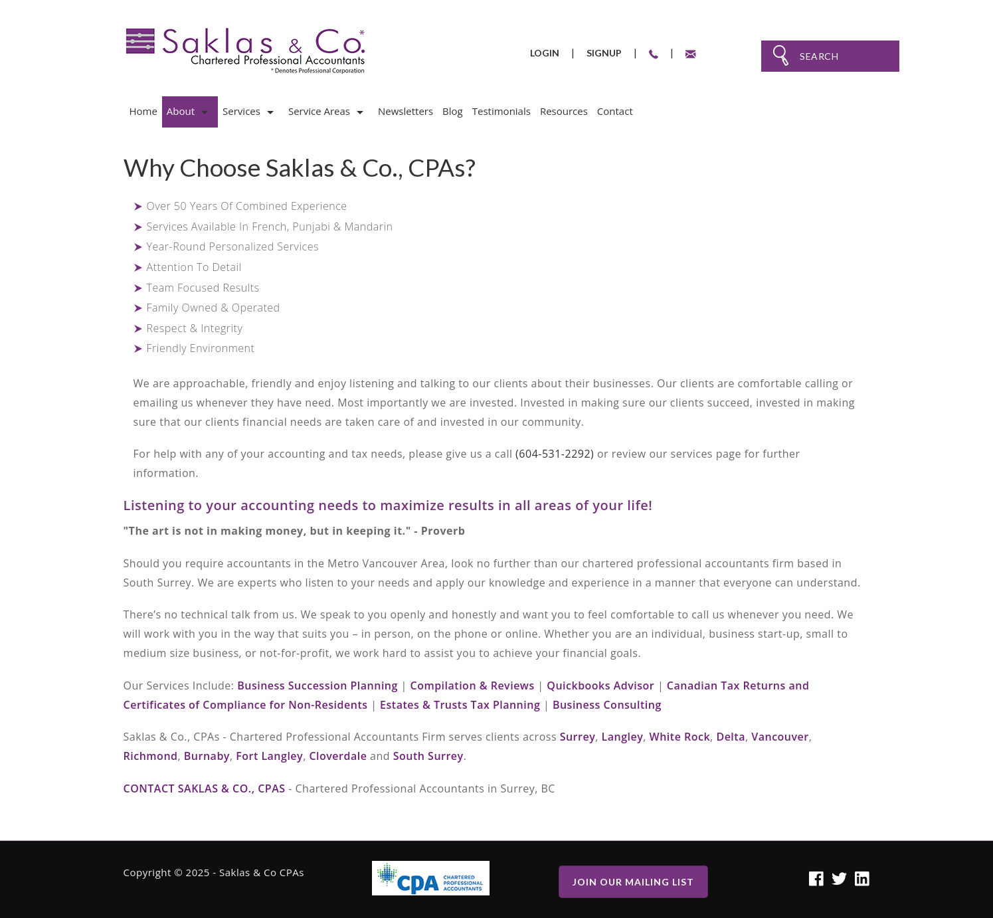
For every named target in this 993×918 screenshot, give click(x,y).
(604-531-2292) (554, 453)
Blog (452, 111)
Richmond (151, 756)
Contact (615, 111)
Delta (730, 736)
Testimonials (501, 111)
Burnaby (207, 756)
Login (544, 52)
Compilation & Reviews (472, 685)
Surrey (578, 736)
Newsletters (405, 111)
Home (143, 111)
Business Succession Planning (317, 685)
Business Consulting (607, 704)
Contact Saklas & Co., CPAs (205, 788)
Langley (623, 736)
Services (241, 111)
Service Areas (319, 111)
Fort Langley (269, 756)
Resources (564, 111)
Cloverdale (338, 756)
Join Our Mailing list (633, 881)
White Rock (680, 736)
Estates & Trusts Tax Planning (460, 704)
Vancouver (779, 736)
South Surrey (428, 756)
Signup (604, 52)
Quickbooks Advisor (600, 685)
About (181, 111)
